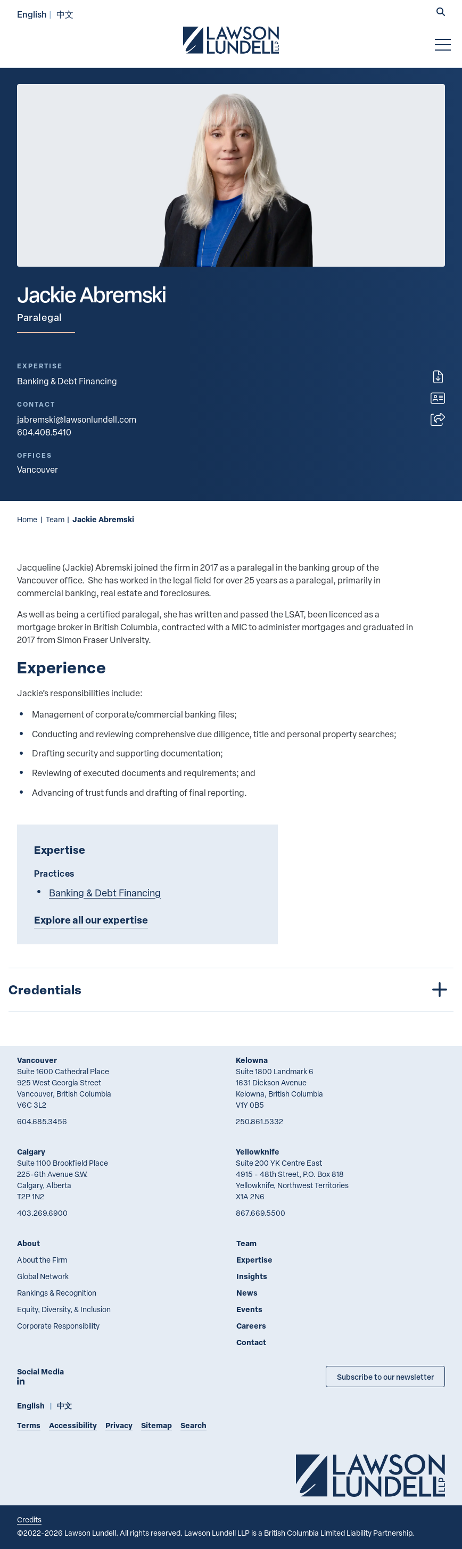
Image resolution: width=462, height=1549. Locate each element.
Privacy (119, 1425)
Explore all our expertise (91, 920)
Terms (28, 1425)
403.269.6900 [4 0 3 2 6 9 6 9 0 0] (42, 1213)
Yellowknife (257, 1151)
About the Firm (42, 1260)
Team (55, 519)
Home (27, 519)
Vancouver (37, 1060)
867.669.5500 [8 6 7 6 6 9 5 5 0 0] (260, 1213)
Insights (251, 1276)
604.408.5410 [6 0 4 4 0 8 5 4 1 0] (44, 432)
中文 (64, 14)
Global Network (43, 1276)
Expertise (254, 1259)
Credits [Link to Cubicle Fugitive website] (29, 1519)
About (28, 1243)
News (247, 1292)
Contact (251, 1342)
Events (249, 1309)
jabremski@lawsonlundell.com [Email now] (76, 419)
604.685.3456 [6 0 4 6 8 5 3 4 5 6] (42, 1121)
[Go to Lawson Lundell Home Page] (231, 40)
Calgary (31, 1151)
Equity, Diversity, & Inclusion (64, 1309)
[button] (440, 12)
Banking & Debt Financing (67, 381)
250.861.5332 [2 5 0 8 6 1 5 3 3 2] (259, 1121)
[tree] (231, 989)
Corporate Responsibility (58, 1326)
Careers (251, 1325)
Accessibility (73, 1425)
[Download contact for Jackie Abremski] (438, 398)
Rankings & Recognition (56, 1293)
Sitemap (156, 1425)
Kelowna (252, 1060)
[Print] (438, 376)
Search (193, 1425)
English (32, 14)
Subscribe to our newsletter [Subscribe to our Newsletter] (385, 1376)
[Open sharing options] (438, 419)
